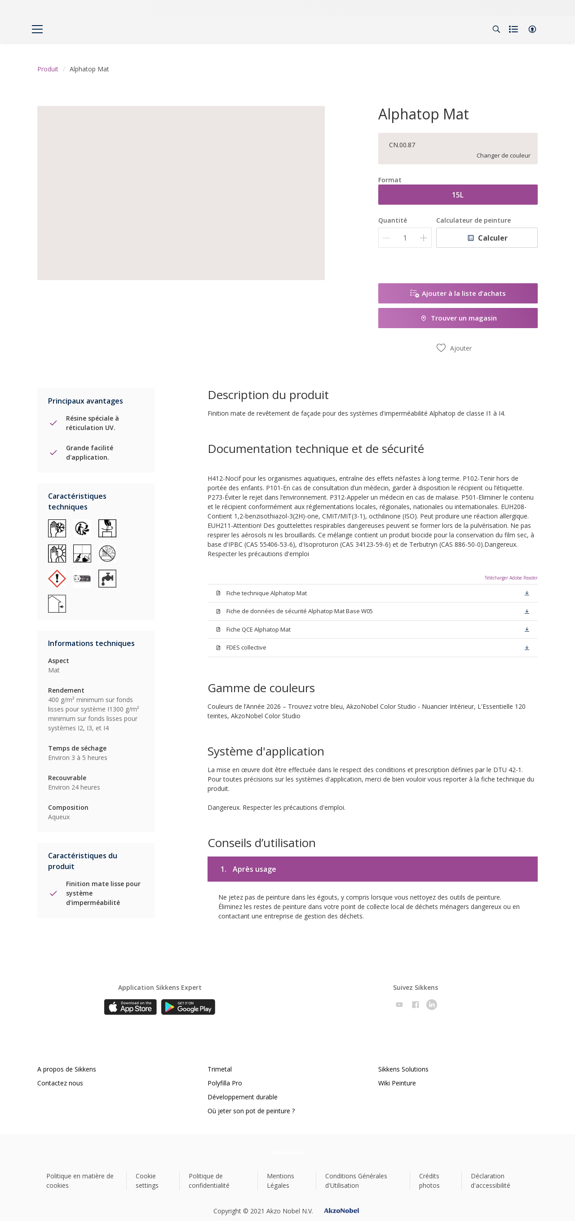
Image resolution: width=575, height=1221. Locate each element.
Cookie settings (147, 1181)
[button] (532, 29)
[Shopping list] (514, 29)
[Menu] (37, 29)
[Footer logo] (288, 1152)
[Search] (496, 29)
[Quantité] (405, 238)
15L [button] (458, 195)
